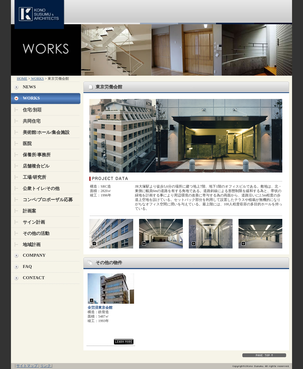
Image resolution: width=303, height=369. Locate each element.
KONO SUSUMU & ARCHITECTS (40, 12)
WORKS (37, 79)
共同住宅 (32, 121)
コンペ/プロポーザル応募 (48, 199)
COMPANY (34, 255)
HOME (22, 79)
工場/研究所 (34, 177)
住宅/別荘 (32, 110)
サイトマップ (27, 366)
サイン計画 (34, 222)
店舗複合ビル (36, 166)
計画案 (29, 211)
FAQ (27, 266)
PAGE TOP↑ (264, 355)
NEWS (29, 86)
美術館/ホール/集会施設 (46, 132)
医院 (27, 143)
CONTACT (34, 277)
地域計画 (32, 244)
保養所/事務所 (37, 154)
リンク (46, 366)
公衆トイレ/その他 (41, 188)
